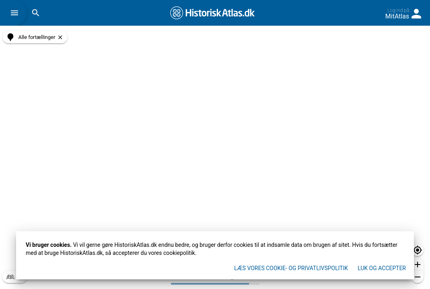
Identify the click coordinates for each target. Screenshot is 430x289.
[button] (16, 13)
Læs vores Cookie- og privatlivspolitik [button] (291, 268)
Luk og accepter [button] (382, 268)
